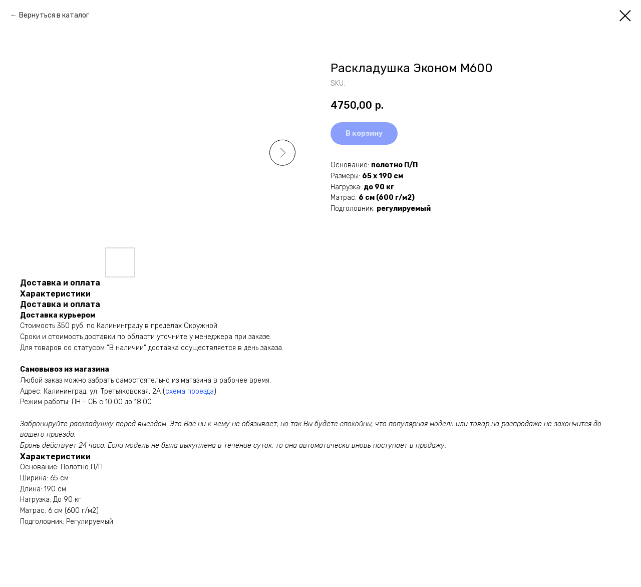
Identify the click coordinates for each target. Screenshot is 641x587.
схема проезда (189, 391)
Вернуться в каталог (54, 15)
